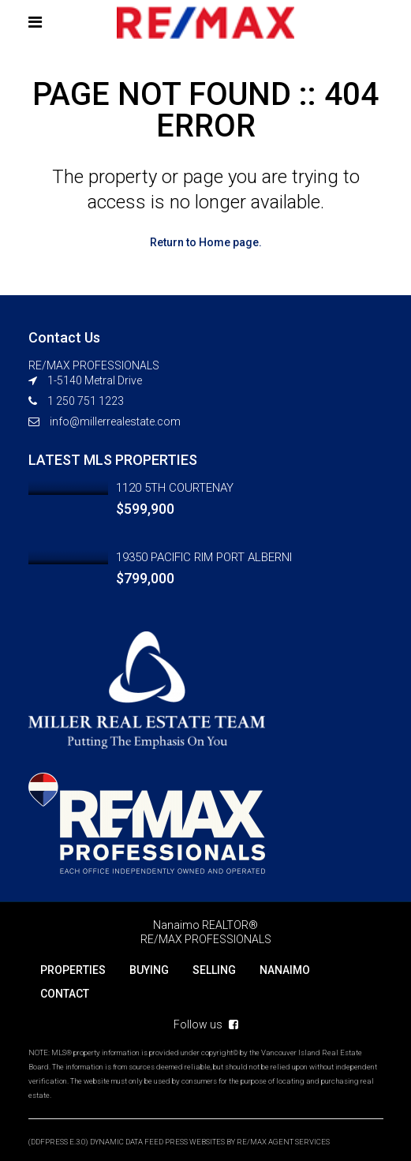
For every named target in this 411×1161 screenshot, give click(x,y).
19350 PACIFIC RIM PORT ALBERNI (204, 557)
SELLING (214, 970)
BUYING (149, 970)
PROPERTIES (73, 970)
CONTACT (64, 993)
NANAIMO (285, 970)
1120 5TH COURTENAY (175, 488)
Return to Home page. (206, 242)
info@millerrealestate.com (115, 421)
